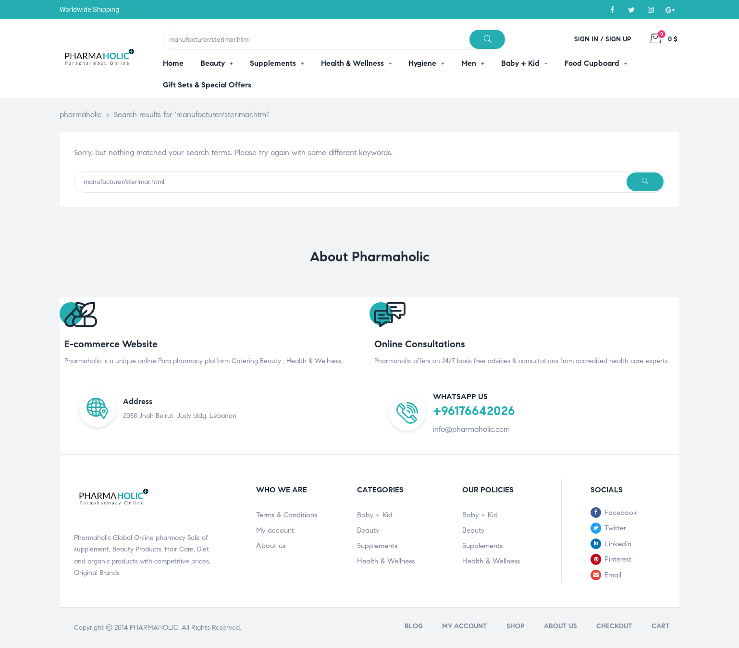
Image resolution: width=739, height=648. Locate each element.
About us (270, 545)
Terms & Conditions (286, 515)
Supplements (377, 545)
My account (275, 530)
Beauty (368, 530)
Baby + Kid (375, 515)
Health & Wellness (386, 561)
